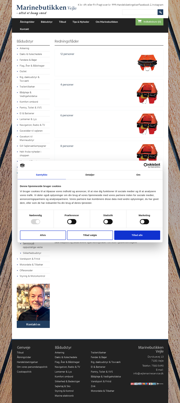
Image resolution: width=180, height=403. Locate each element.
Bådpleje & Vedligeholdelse (28, 94)
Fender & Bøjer (99, 357)
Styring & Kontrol (64, 391)
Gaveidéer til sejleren (31, 131)
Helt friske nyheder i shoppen (30, 153)
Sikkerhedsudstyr (32, 253)
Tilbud (62, 21)
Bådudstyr (47, 21)
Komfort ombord (29, 102)
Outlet (23, 71)
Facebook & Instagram (151, 4)
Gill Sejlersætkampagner (33, 146)
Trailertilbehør (27, 86)
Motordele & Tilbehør (31, 264)
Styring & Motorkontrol (32, 276)
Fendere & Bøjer (28, 60)
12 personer (67, 54)
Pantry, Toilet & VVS (31, 107)
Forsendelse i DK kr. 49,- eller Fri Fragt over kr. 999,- (89, 4)
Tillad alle (137, 235)
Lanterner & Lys (28, 119)
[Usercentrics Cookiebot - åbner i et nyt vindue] (146, 165)
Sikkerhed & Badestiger (67, 381)
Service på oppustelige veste (33, 245)
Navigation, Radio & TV (32, 125)
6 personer (66, 115)
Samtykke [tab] (41, 174)
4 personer (66, 84)
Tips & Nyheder (81, 21)
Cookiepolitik (24, 371)
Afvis (43, 235)
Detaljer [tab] (90, 174)
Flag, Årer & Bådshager (32, 65)
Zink (93, 386)
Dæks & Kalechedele (31, 54)
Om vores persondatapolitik (32, 367)
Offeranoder (26, 270)
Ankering (24, 48)
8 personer (66, 146)
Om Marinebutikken (107, 21)
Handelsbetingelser (128, 4)
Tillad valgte (90, 235)
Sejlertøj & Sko (62, 386)
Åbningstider (27, 21)
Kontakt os (33, 324)
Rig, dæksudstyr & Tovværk (29, 79)
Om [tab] (138, 174)
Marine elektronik (64, 395)
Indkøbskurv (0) (152, 21)
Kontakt (24, 29)
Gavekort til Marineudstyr (27, 138)
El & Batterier (27, 113)
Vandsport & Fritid (30, 259)
